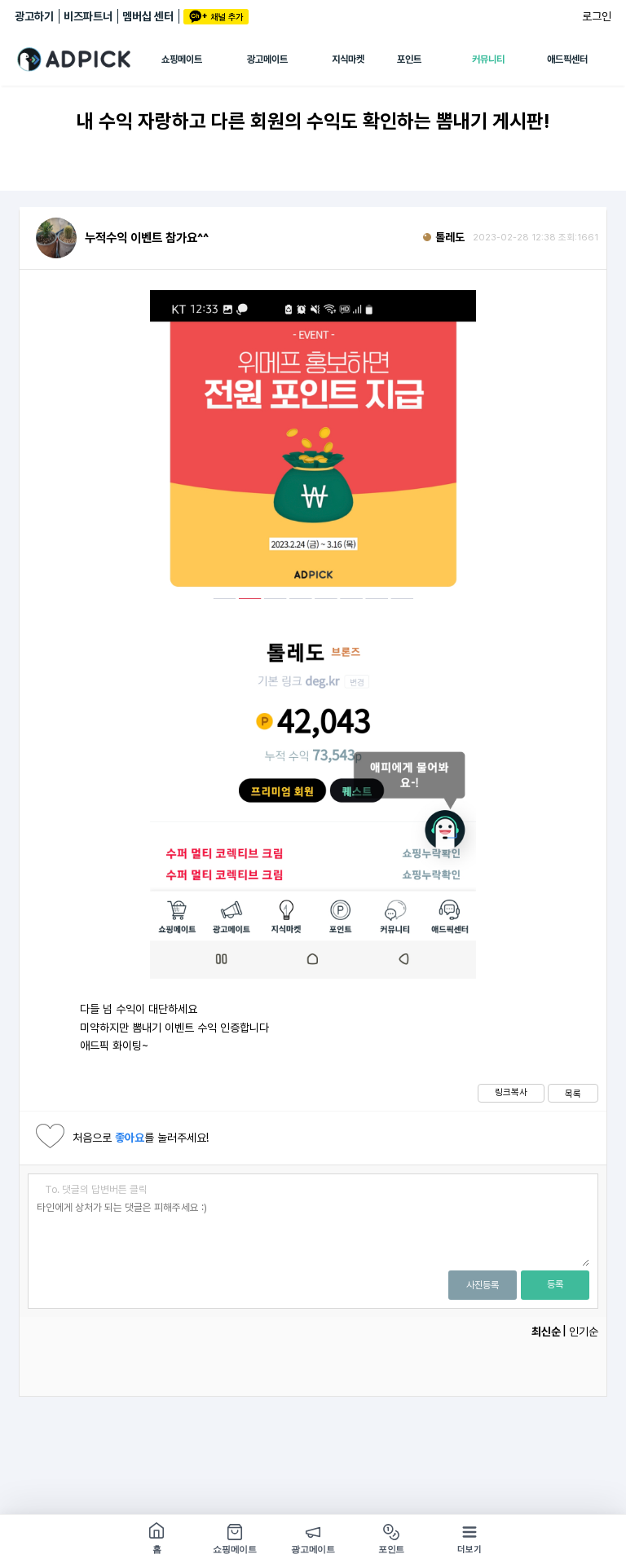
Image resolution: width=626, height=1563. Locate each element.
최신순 (546, 1331)
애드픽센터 (567, 59)
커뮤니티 (488, 59)
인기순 (583, 1331)
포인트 (409, 59)
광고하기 (34, 16)
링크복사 (511, 1092)
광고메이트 (267, 59)
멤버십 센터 (148, 16)
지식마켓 (348, 59)
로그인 (596, 16)
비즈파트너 (88, 16)
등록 (555, 1284)
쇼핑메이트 (181, 59)
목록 (573, 1093)
